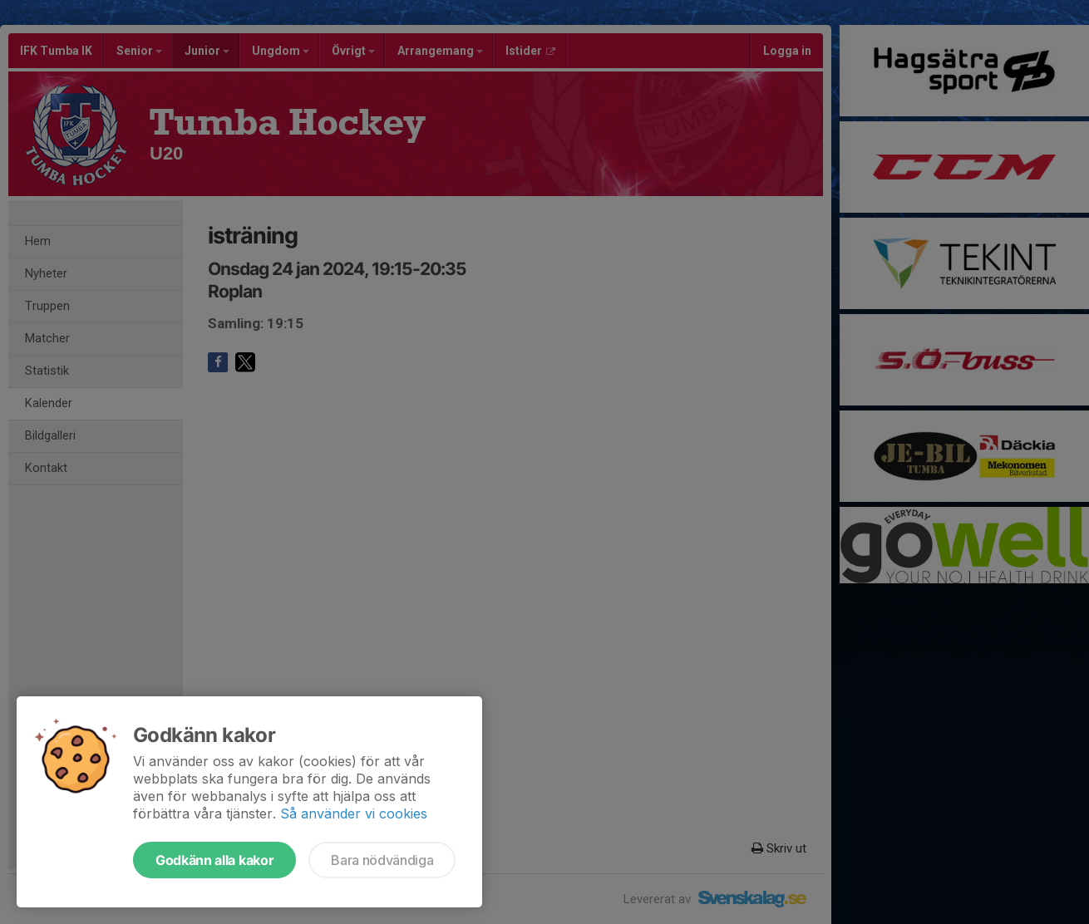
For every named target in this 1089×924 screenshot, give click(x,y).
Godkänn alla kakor (214, 860)
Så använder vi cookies (353, 813)
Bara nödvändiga (382, 860)
